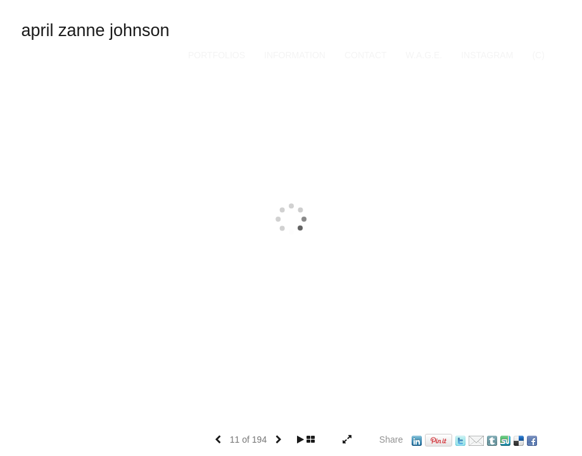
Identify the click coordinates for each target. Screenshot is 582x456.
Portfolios (216, 55)
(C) (538, 55)
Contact (366, 55)
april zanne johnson (95, 30)
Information (295, 55)
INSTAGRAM (487, 55)
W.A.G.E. (424, 55)
